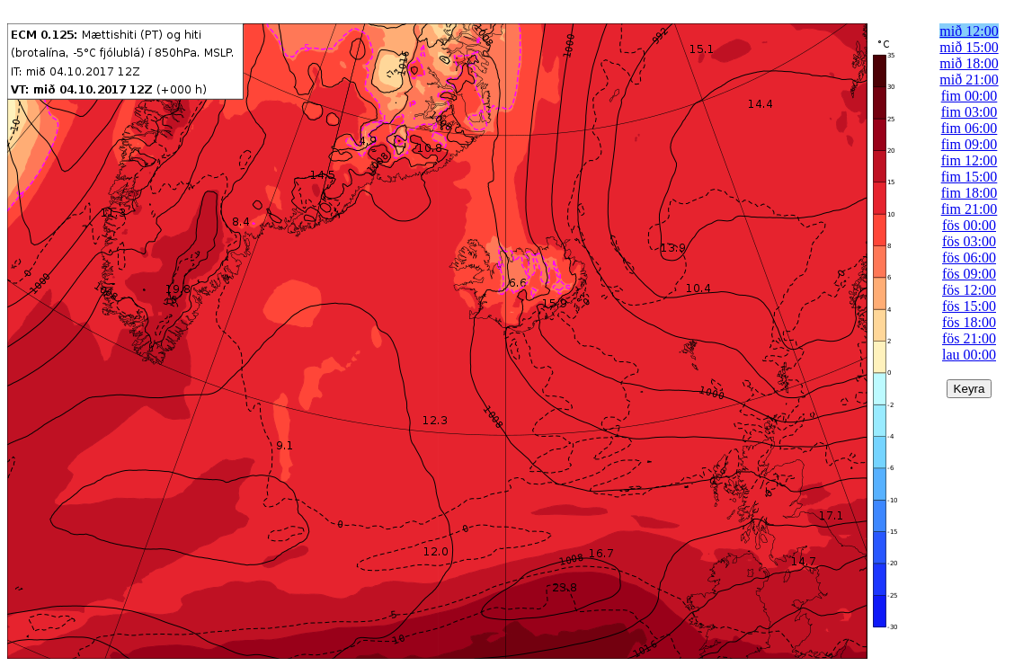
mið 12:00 (968, 31)
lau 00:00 (969, 354)
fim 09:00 (969, 144)
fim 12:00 (969, 160)
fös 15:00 (969, 306)
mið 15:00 (968, 47)
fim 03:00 (969, 112)
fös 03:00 (969, 241)
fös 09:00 (969, 273)
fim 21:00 (969, 209)
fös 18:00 (969, 322)
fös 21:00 (969, 338)
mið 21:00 (968, 79)
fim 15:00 (969, 176)
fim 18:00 (969, 192)
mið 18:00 (968, 63)
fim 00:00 (969, 95)
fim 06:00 (969, 128)
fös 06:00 (969, 257)
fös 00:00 (969, 225)
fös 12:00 (969, 289)
